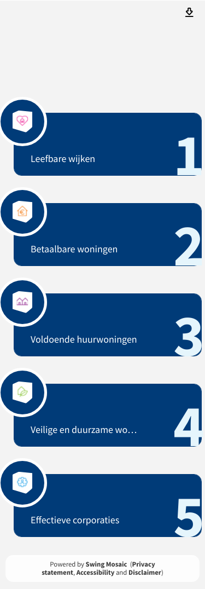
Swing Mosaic (106, 564)
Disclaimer (144, 572)
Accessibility (96, 572)
